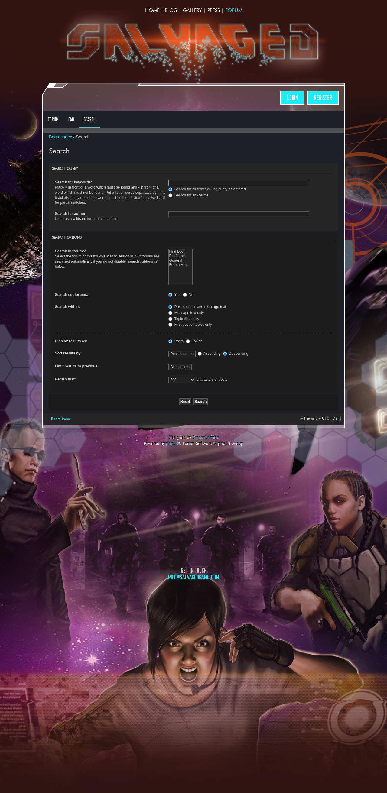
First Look (180, 251)
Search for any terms (188, 195)
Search (90, 119)
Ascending (209, 353)
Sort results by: (68, 353)
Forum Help (180, 265)
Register (323, 98)
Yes (174, 295)
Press (213, 10)
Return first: (65, 379)
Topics (194, 341)
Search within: (67, 307)
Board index (60, 136)
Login (292, 98)
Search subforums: (71, 295)
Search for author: (71, 214)
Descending (235, 353)
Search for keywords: (73, 182)
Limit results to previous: (77, 366)
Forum (233, 10)
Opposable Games (193, 631)
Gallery (192, 10)
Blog (171, 10)
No (188, 295)
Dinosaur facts (205, 437)
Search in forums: (70, 251)
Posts (176, 341)
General (180, 260)
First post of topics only (190, 324)
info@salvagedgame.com (193, 577)
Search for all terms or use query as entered (207, 189)
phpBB (172, 443)
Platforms (180, 256)
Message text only (186, 313)
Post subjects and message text (197, 307)
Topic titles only (183, 319)
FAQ (71, 119)
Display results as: (71, 341)
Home (152, 10)
